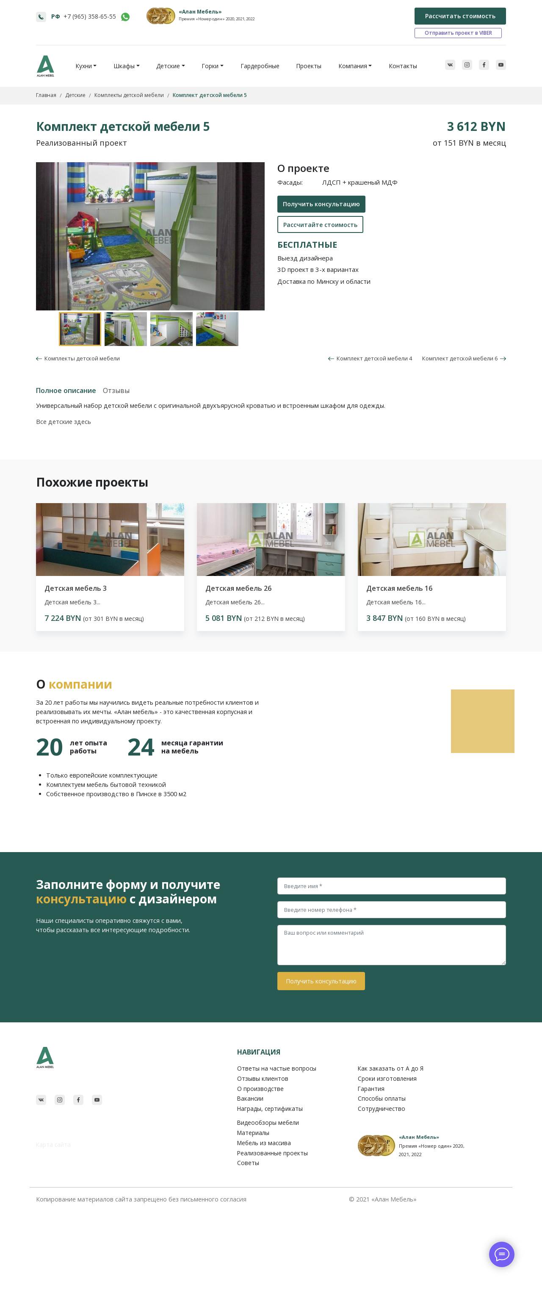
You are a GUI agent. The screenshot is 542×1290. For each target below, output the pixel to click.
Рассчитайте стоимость (320, 225)
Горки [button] (210, 66)
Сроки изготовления (387, 1078)
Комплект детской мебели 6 (464, 358)
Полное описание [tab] (66, 390)
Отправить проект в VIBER (458, 32)
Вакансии (250, 1098)
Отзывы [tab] (116, 390)
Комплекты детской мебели (81, 358)
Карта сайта (53, 1145)
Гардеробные (260, 66)
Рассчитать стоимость (460, 16)
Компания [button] (352, 66)
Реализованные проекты (272, 1153)
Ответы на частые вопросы (276, 1068)
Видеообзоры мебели (268, 1122)
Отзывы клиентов (262, 1078)
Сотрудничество (381, 1109)
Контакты (403, 66)
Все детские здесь (63, 422)
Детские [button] (168, 66)
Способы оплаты (382, 1098)
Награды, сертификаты (270, 1109)
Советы (248, 1163)
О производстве (260, 1089)
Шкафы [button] (124, 66)
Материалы (253, 1133)
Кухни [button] (83, 66)
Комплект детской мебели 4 (370, 358)
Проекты (308, 66)
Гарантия (371, 1089)
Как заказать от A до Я (390, 1068)
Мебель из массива (264, 1143)
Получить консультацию (321, 204)
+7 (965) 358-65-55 (90, 16)
